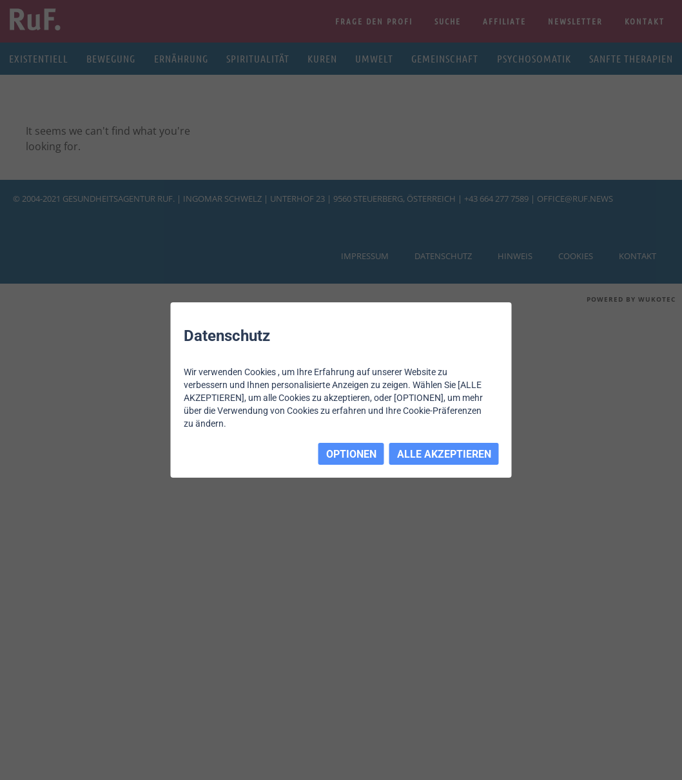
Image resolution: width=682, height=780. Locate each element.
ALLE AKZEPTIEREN (444, 454)
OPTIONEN (351, 454)
